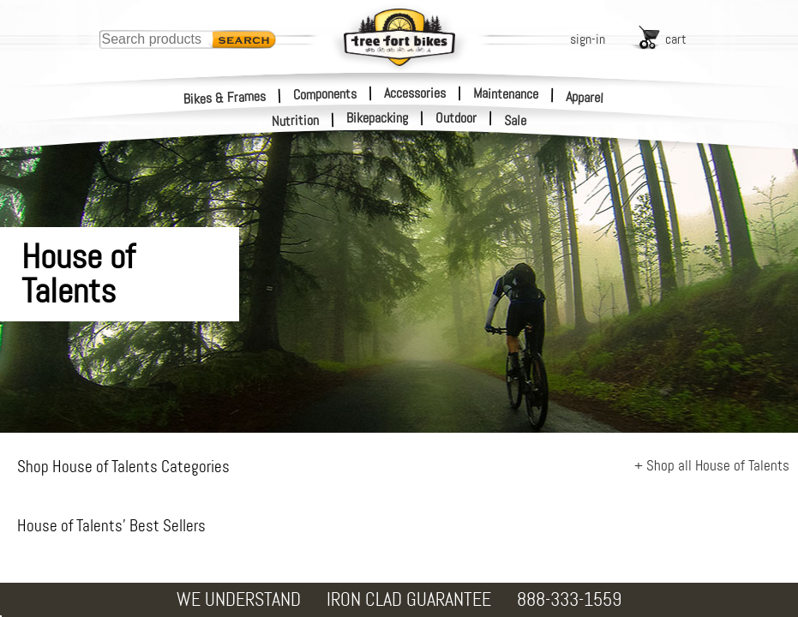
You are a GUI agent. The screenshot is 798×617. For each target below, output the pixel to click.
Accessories (415, 92)
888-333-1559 (569, 599)
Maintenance (505, 92)
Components (325, 92)
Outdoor (456, 118)
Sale (515, 120)
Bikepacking (377, 118)
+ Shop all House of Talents (711, 465)
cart (676, 39)
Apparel (585, 97)
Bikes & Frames (225, 97)
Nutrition (296, 120)
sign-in (587, 39)
